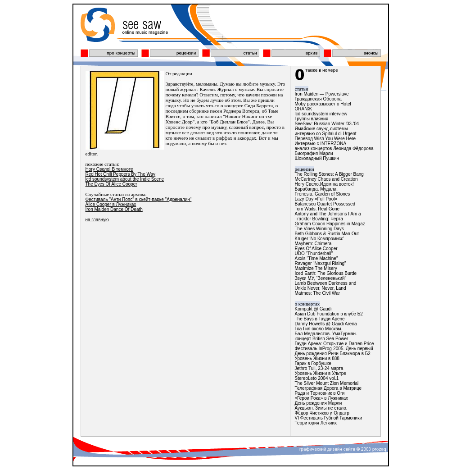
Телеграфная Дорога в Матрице (328, 388)
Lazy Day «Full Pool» (316, 198)
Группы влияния (312, 118)
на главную (97, 219)
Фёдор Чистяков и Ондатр (322, 413)
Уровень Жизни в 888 (317, 358)
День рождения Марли (318, 403)
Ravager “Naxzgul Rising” (320, 263)
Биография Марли (314, 153)
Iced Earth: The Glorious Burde (326, 273)
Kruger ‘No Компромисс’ (319, 238)
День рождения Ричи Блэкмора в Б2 (333, 353)
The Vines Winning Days (319, 228)
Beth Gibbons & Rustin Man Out (327, 233)
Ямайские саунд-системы (321, 128)
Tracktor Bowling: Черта (319, 218)
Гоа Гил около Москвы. (319, 328)
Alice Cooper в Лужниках (111, 204)
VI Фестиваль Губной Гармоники (328, 417)
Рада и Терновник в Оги (320, 393)
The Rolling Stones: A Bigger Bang (329, 174)
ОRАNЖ (303, 108)
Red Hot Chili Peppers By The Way (121, 174)
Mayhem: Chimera (313, 243)
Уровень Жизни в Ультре (320, 373)
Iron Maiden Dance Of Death (114, 209)
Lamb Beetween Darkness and (326, 283)
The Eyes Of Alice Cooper (111, 184)
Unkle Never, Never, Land (320, 288)
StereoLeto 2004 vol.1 (317, 378)
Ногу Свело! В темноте (109, 169)
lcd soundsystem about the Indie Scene (125, 179)
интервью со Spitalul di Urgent (326, 133)
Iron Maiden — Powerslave (322, 93)
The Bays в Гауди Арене (320, 318)
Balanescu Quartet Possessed (325, 203)
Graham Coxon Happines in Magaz (330, 223)
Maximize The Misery (316, 268)
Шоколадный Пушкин (317, 158)
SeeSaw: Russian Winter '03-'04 (327, 123)
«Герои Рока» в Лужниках (321, 398)
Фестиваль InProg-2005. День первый (334, 348)
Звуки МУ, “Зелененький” (320, 278)
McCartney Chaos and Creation (326, 179)
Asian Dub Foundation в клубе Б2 (329, 313)
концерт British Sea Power (321, 338)
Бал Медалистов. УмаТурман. (326, 333)
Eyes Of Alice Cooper (316, 248)
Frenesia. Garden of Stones (322, 194)
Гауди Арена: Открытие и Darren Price (334, 343)
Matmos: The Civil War (317, 293)
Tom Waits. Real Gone (317, 208)
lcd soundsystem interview (321, 113)
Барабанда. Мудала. (316, 189)
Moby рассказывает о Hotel (323, 103)
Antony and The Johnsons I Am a (328, 213)
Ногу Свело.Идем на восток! (324, 184)
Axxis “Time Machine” (316, 258)
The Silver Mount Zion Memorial (327, 383)
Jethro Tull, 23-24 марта (319, 368)
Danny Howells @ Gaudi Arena (326, 323)
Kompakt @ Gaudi (313, 308)
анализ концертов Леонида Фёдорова (334, 148)
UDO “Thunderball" (314, 253)
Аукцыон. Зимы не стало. (321, 408)
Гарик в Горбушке (313, 363)
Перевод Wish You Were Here (325, 138)
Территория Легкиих (316, 422)
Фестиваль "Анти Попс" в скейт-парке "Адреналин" (139, 199)
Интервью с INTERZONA (321, 143)
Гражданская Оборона (318, 98)
